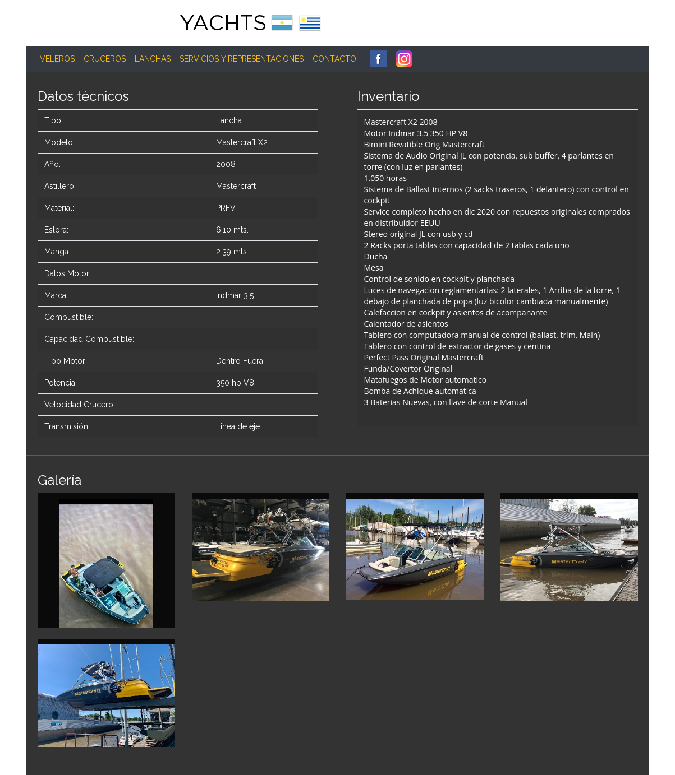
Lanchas (153, 58)
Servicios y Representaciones (242, 58)
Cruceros (105, 58)
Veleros (57, 58)
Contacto (334, 58)
